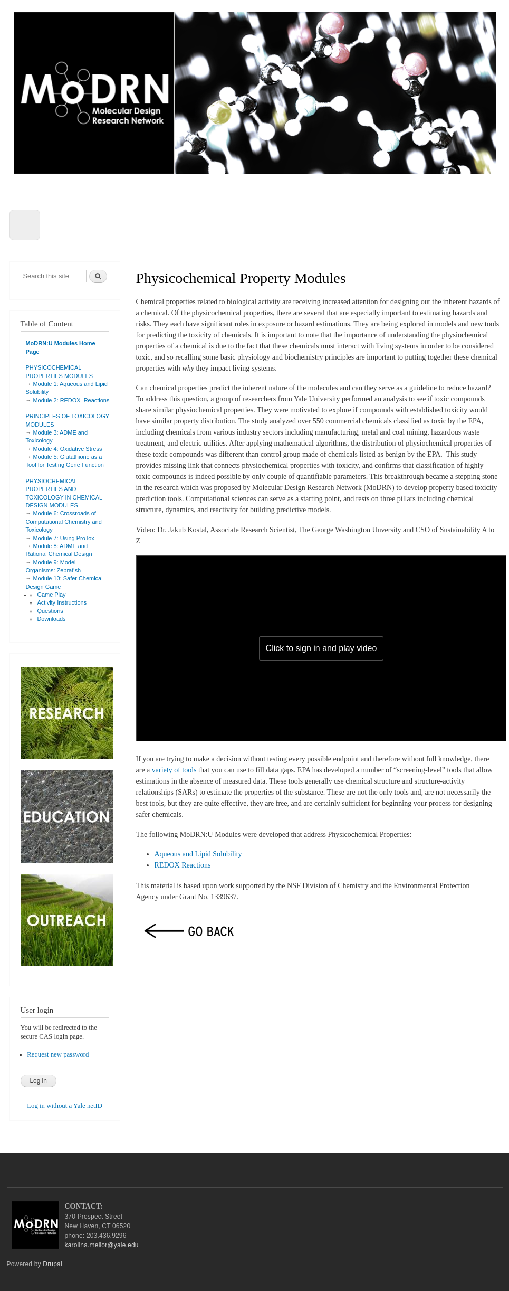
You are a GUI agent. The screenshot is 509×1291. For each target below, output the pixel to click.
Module (42, 384)
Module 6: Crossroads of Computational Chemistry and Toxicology (64, 521)
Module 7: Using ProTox (63, 538)
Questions (50, 611)
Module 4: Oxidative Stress (67, 449)
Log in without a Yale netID (64, 1105)
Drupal (52, 1264)
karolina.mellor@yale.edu (102, 1245)
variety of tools (174, 770)
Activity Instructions (62, 602)
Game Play (51, 594)
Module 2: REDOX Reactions (71, 400)
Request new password (58, 1054)
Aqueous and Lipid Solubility (198, 854)
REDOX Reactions (183, 865)
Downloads (51, 619)
